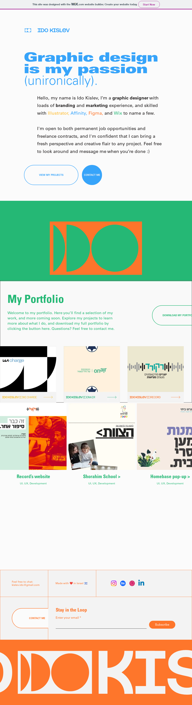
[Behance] (123, 583)
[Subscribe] (162, 625)
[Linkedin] (141, 583)
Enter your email (67, 617)
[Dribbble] (132, 583)
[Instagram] (113, 583)
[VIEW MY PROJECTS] (51, 175)
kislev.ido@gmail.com (26, 585)
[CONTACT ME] (92, 175)
